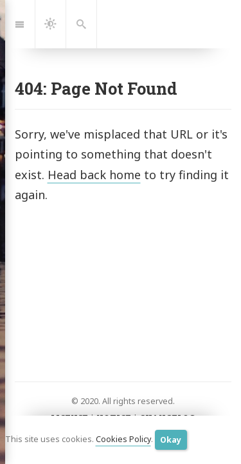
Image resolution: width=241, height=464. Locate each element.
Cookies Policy (123, 439)
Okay (170, 439)
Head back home (94, 174)
